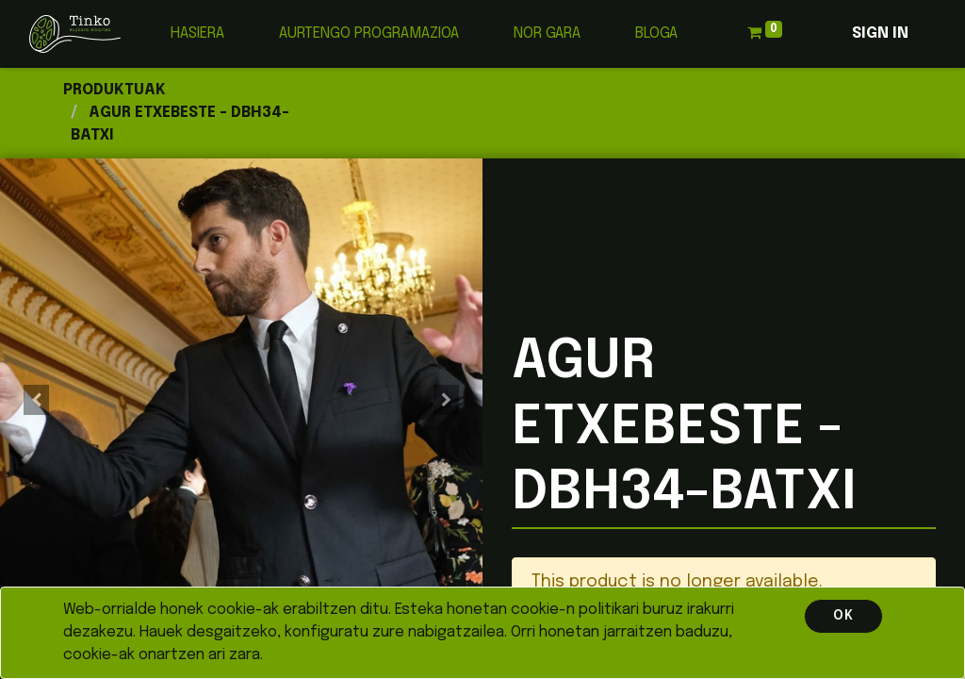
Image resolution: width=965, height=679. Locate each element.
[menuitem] (197, 34)
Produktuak (114, 90)
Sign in (880, 33)
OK (843, 615)
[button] (36, 400)
